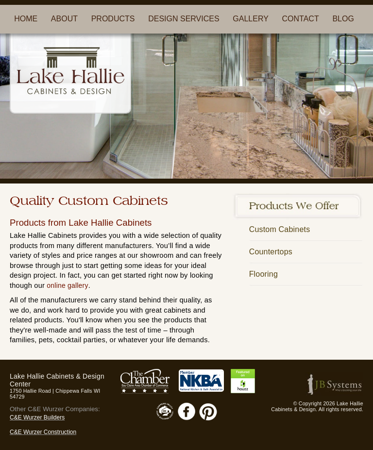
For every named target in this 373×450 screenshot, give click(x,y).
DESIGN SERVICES (183, 19)
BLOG (343, 19)
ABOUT (64, 19)
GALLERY (251, 19)
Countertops (270, 252)
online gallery (67, 285)
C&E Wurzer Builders (37, 417)
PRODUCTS (113, 19)
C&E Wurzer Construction (43, 432)
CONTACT (300, 19)
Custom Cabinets (279, 229)
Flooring (263, 274)
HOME (25, 19)
